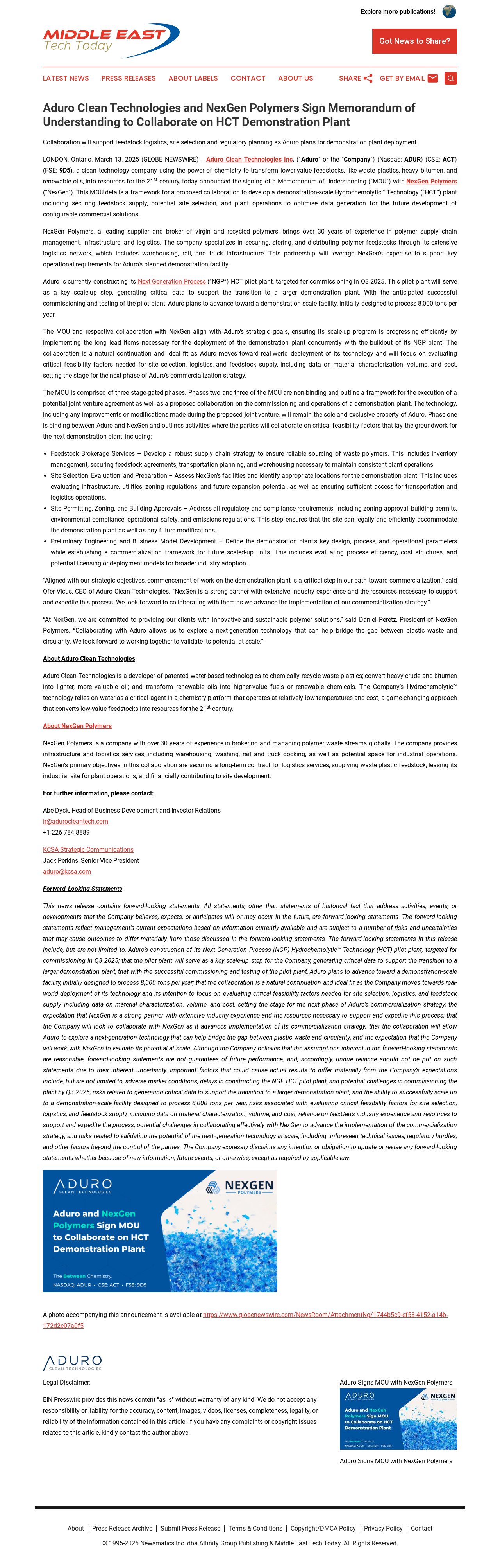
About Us (295, 78)
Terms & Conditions (255, 1528)
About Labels (193, 78)
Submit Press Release (190, 1528)
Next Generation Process (172, 281)
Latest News (66, 78)
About (76, 1528)
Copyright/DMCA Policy (323, 1528)
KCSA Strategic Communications (88, 849)
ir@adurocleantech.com (75, 821)
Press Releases (129, 78)
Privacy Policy (383, 1528)
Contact (248, 78)
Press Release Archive (122, 1528)
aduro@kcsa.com (67, 871)
